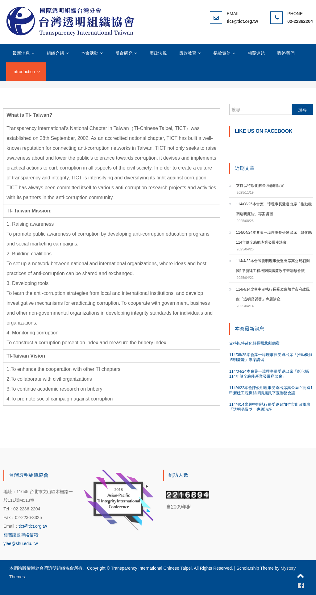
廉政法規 (158, 53)
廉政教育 (187, 53)
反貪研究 (123, 53)
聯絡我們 (285, 53)
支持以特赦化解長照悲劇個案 (260, 185)
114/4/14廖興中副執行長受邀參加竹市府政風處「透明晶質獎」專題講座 (273, 294)
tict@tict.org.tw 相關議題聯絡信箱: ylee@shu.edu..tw (25, 535)
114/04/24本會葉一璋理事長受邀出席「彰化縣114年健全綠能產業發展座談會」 (274, 237)
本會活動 (89, 53)
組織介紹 (55, 53)
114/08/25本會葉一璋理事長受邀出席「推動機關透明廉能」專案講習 (274, 209)
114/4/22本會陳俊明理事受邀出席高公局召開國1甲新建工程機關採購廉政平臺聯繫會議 (273, 266)
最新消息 (21, 53)
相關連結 (256, 53)
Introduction (23, 71)
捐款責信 (222, 53)
